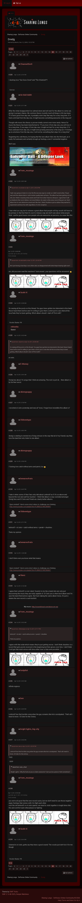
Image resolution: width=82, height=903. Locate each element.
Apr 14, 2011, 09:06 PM (20, 461)
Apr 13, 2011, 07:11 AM (20, 105)
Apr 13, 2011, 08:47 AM (20, 181)
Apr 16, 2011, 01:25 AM (20, 586)
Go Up (10, 863)
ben (22, 698)
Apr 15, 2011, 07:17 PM (20, 522)
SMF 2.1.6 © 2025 (8, 894)
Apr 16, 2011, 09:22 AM (20, 622)
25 (24, 55)
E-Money (24, 364)
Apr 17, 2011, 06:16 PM (20, 839)
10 (35, 52)
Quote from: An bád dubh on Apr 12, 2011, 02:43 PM (26, 260)
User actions (67, 58)
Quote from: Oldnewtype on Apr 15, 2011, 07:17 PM (26, 629)
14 (49, 52)
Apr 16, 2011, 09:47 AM (20, 681)
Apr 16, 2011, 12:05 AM (20, 553)
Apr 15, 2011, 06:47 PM (20, 489)
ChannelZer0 (26, 64)
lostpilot (24, 670)
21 (10, 55)
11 (38, 52)
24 (20, 55)
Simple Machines (22, 894)
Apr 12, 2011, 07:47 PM (20, 74)
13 (45, 52)
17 (60, 52)
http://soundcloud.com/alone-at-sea (45, 607)
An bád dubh (26, 95)
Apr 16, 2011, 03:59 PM (20, 709)
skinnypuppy (26, 392)
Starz (22, 575)
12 (42, 52)
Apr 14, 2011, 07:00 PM (20, 402)
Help (59, 900)
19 (67, 52)
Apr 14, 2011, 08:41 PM (20, 430)
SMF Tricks (14, 892)
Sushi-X (23, 292)
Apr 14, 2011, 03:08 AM (20, 303)
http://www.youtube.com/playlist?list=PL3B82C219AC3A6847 (30, 506)
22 (13, 55)
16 (56, 52)
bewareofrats (26, 478)
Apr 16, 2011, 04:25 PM (20, 740)
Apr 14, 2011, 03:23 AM (20, 335)
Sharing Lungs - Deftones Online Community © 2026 (61, 898)
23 (17, 55)
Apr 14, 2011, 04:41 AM (20, 374)
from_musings (27, 170)
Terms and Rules (67, 900)
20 (70, 52)
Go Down (11, 49)
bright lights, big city (29, 729)
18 (63, 52)
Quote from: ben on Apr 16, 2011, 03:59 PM (24, 746)
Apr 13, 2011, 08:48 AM (14, 251)
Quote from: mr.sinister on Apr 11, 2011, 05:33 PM (26, 188)
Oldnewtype (25, 420)
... (20, 52)
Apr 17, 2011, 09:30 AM (14, 793)
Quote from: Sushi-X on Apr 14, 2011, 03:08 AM (25, 342)
